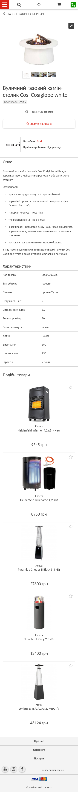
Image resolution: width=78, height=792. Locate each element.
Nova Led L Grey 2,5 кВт (39, 639)
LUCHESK (47, 787)
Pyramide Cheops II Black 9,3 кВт (39, 570)
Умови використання (53, 770)
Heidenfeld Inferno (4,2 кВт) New (39, 430)
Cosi (39, 141)
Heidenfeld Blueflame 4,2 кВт (39, 500)
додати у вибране (41, 123)
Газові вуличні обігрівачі (26, 14)
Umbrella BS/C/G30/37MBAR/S (39, 709)
